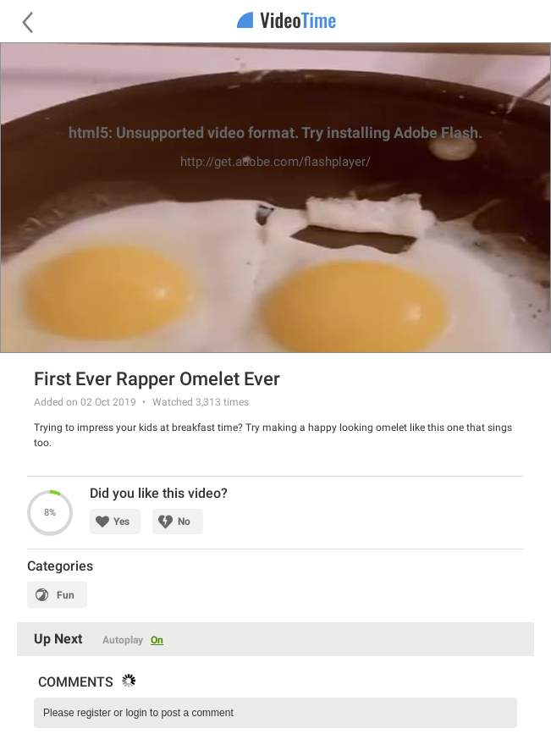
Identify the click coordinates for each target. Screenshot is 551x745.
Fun (65, 595)
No (184, 521)
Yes (121, 521)
